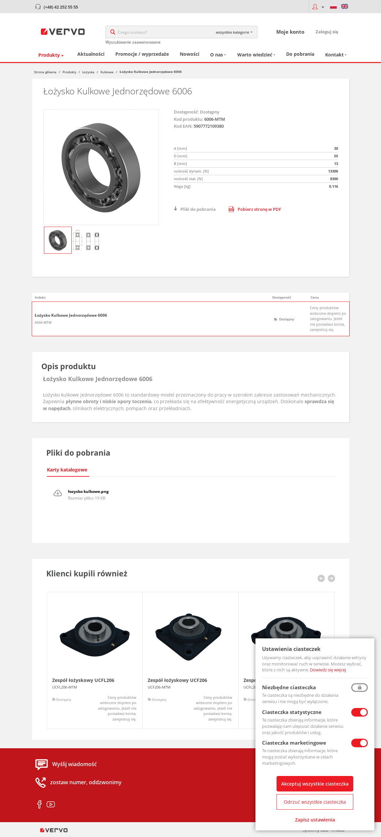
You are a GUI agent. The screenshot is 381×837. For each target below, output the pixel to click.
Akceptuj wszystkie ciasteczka (315, 784)
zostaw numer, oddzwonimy (86, 782)
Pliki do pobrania (198, 209)
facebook (39, 804)
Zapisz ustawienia (315, 820)
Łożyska (88, 72)
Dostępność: (186, 112)
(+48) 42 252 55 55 (61, 7)
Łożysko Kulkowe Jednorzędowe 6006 (71, 315)
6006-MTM (43, 322)
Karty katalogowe (67, 470)
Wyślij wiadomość (74, 764)
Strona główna (45, 72)
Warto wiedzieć (254, 54)
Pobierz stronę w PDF (255, 209)
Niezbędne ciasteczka (289, 687)
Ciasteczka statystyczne (292, 712)
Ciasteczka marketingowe (294, 742)
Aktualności (90, 54)
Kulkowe (107, 72)
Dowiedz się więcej (328, 670)
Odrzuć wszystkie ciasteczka (315, 802)
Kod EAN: (183, 126)
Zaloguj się (327, 32)
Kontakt (334, 54)
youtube (51, 804)
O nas (216, 54)
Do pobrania (300, 54)
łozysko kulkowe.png (88, 491)
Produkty (49, 55)
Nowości (189, 54)
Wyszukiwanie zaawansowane (133, 42)
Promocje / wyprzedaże (142, 54)
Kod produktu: (188, 119)
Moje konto (290, 31)
